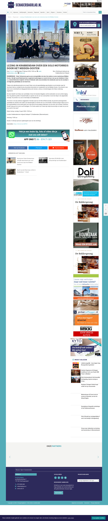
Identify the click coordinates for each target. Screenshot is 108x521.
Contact (65, 12)
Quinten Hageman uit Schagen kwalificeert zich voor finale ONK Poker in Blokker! (90, 375)
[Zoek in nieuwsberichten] (90, 12)
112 (11, 12)
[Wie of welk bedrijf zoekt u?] (87, 25)
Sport (48, 12)
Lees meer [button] (71, 518)
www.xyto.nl (20, 504)
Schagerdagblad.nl (28, 4)
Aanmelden (58, 508)
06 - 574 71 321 (44, 139)
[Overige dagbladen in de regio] (88, 496)
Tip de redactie (58, 148)
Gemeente (30, 12)
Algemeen (15, 12)
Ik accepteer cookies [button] (98, 518)
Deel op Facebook (17, 148)
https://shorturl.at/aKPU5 (20, 124)
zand (39, 71)
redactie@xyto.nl (21, 502)
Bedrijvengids (23, 12)
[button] (8, 473)
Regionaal (36, 12)
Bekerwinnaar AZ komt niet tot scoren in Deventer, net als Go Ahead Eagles (89, 412)
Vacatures (59, 12)
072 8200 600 (21, 500)
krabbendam (10, 73)
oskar (15, 73)
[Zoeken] (100, 12)
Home (9, 17)
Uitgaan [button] (53, 12)
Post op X (38, 148)
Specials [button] (42, 12)
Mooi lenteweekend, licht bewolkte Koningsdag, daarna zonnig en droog (90, 390)
